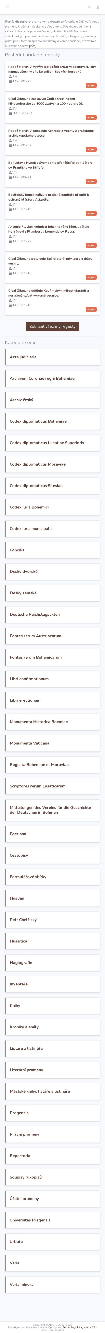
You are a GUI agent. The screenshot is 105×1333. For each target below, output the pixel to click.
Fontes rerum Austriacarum (56, 655)
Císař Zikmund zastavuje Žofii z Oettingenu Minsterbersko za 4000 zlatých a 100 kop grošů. (62, 113)
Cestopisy (40, 879)
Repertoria (41, 1180)
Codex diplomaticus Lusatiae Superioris (58, 460)
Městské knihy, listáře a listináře (61, 1115)
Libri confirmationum (50, 698)
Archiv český (42, 414)
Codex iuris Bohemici (50, 526)
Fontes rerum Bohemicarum (57, 677)
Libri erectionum (46, 719)
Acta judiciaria (44, 366)
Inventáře (40, 1008)
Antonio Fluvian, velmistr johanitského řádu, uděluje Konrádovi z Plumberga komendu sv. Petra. (59, 241)
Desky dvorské (45, 591)
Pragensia (40, 1137)
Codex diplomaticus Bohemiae (59, 436)
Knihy (36, 1030)
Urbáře (37, 1266)
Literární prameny (47, 1094)
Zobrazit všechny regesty (63, 336)
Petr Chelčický (44, 944)
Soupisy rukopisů (47, 1201)
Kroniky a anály (45, 1051)
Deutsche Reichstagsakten (56, 634)
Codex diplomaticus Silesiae (57, 505)
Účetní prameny (45, 1223)
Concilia (38, 569)
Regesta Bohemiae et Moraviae (60, 784)
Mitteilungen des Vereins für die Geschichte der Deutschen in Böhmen (60, 831)
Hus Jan (38, 922)
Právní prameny (46, 1158)
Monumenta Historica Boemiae (60, 741)
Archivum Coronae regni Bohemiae (53, 390)
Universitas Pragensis (51, 1244)
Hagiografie (42, 987)
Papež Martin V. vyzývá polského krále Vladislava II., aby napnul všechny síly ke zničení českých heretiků (60, 81)
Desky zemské (44, 612)
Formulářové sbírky (49, 901)
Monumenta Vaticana (50, 762)
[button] (89, 7)
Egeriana (39, 858)
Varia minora (43, 1309)
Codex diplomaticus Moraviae (59, 483)
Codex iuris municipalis (52, 548)
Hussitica (39, 965)
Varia (36, 1287)
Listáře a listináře (47, 1073)
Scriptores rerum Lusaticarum (59, 805)
